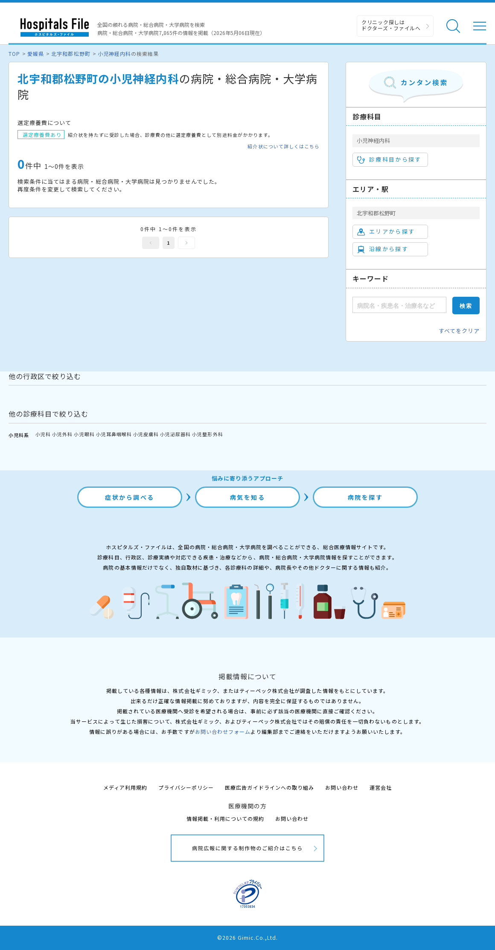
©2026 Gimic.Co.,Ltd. (247, 937)
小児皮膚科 (146, 434)
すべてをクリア (459, 331)
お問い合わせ (341, 787)
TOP (14, 53)
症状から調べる (129, 497)
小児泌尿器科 (175, 434)
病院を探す (365, 497)
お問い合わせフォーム (222, 731)
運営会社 (381, 787)
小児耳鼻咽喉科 (114, 434)
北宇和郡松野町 (70, 53)
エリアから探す (386, 231)
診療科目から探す (389, 159)
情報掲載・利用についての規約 (225, 818)
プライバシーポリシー (186, 787)
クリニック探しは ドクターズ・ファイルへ (391, 25)
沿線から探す (382, 249)
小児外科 (62, 434)
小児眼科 (84, 434)
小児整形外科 (207, 434)
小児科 (43, 434)
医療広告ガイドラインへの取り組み (269, 787)
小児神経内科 (114, 53)
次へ (186, 243)
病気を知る (247, 497)
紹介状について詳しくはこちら (284, 146)
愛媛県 (35, 53)
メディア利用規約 (125, 787)
